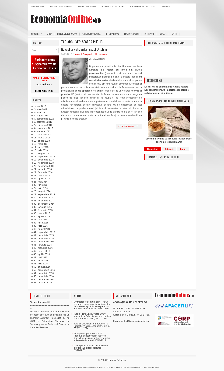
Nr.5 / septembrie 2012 (42, 118)
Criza (49, 33)
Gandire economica (91, 33)
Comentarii (152, 149)
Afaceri (78, 54)
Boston (102, 367)
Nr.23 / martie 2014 (40, 175)
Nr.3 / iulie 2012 (38, 112)
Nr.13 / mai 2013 (39, 144)
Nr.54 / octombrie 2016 (42, 273)
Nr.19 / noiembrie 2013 (42, 163)
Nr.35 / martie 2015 (40, 213)
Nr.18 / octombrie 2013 (42, 159)
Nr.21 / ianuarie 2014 (41, 169)
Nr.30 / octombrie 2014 (42, 197)
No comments (101, 54)
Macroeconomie (131, 33)
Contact (165, 6)
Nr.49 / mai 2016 (39, 257)
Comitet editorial (86, 6)
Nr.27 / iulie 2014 (39, 188)
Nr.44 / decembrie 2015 (42, 241)
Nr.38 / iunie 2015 (39, 222)
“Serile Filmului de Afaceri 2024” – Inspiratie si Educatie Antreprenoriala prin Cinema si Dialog (92, 316)
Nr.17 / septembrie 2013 (43, 156)
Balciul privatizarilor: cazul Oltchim (84, 49)
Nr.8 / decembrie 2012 (42, 128)
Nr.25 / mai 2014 (39, 181)
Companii (87, 54)
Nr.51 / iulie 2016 (39, 263)
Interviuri (149, 33)
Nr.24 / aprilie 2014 (40, 178)
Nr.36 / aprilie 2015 (40, 216)
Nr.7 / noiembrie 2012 (41, 125)
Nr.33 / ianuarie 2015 (41, 207)
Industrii (37, 32)
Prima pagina (37, 6)
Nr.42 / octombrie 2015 (42, 235)
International (112, 33)
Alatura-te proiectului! (143, 6)
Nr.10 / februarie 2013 (42, 134)
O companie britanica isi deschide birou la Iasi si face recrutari (91, 346)
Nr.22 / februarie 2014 (42, 172)
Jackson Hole (153, 367)
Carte (174, 33)
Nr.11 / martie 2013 (40, 137)
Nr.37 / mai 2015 (39, 219)
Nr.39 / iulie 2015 (39, 226)
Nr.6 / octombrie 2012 (41, 122)
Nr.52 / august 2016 (40, 266)
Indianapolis (121, 367)
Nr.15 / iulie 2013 (39, 150)
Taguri (183, 149)
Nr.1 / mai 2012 (38, 106)
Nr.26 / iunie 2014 (39, 185)
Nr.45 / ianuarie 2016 (41, 244)
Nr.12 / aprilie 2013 (40, 140)
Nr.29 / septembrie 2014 (43, 194)
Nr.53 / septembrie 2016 (43, 270)
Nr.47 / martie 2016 (40, 251)
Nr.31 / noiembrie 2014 (42, 200)
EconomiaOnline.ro (116, 360)
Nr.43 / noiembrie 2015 (42, 238)
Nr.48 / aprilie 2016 (40, 254)
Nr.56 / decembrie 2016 (42, 279)
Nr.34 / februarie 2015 (42, 210)
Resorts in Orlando (135, 367)
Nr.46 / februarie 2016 (42, 248)
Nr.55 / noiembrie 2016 (42, 276)
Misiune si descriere (61, 6)
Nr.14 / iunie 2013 (39, 147)
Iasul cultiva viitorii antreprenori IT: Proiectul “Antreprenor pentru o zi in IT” (92, 326)
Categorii (169, 149)
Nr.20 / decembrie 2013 (42, 166)
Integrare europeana (67, 33)
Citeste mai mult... (128, 126)
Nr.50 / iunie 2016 (39, 260)
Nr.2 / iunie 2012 (39, 109)
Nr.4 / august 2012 (40, 115)
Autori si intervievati (113, 6)
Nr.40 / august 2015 (40, 229)
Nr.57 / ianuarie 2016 (41, 282)
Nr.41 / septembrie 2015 (43, 232)
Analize (163, 33)
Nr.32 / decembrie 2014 (42, 203)
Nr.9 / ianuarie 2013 (40, 131)
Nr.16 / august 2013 (40, 153)
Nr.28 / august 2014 (40, 191)
